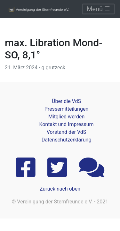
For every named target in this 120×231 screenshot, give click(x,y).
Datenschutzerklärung (67, 140)
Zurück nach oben (60, 189)
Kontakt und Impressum (66, 124)
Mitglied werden (66, 117)
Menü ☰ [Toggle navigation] (98, 9)
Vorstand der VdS (66, 132)
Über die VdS (66, 101)
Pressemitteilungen (66, 109)
